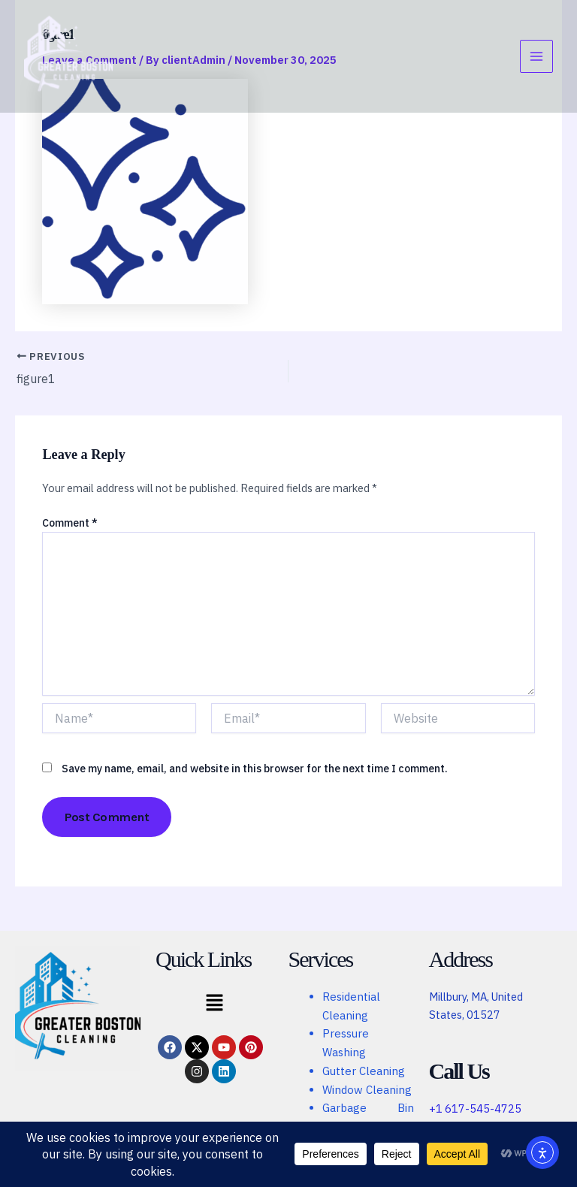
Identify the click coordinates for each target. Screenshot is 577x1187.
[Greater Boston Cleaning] (69, 56)
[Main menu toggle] (536, 57)
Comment (70, 522)
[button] (214, 1004)
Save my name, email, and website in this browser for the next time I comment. (255, 768)
